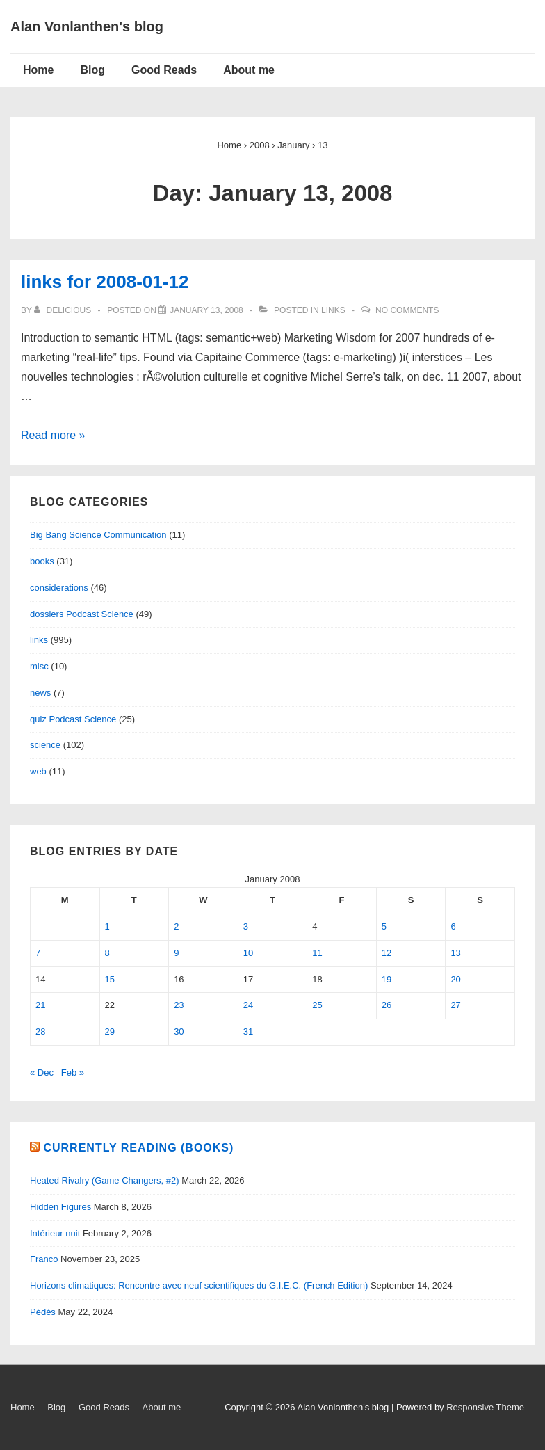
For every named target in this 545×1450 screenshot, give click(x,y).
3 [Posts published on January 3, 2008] (245, 926)
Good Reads (164, 70)
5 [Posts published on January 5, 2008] (384, 926)
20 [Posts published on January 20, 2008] (455, 979)
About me (249, 70)
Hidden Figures (60, 1207)
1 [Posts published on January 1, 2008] (107, 926)
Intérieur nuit (55, 1233)
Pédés (43, 1312)
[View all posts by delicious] (63, 310)
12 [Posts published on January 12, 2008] (386, 953)
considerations (59, 587)
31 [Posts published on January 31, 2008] (248, 1031)
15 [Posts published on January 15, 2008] (110, 979)
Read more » (53, 435)
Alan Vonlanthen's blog (86, 26)
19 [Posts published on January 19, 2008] (386, 979)
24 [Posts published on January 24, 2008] (248, 1005)
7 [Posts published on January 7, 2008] (37, 953)
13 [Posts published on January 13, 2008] (455, 953)
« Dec (42, 1072)
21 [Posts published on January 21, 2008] (40, 1005)
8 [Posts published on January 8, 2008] (107, 953)
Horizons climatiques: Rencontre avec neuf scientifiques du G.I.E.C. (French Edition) (199, 1285)
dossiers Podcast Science (81, 614)
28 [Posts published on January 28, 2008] (40, 1031)
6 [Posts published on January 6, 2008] (452, 926)
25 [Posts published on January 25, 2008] (317, 1005)
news (40, 692)
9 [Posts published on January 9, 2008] (176, 953)
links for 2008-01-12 (104, 281)
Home (38, 70)
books (42, 561)
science (45, 745)
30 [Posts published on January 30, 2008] (179, 1031)
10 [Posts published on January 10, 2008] (248, 953)
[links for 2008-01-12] (206, 310)
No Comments (407, 310)
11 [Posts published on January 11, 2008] (317, 953)
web (38, 771)
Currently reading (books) (138, 1148)
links (333, 310)
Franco (44, 1259)
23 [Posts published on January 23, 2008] (179, 1005)
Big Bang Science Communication (98, 534)
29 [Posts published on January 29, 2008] (110, 1031)
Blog (92, 70)
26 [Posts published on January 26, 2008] (386, 1005)
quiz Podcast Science (73, 719)
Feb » (72, 1072)
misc (39, 666)
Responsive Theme (485, 1407)
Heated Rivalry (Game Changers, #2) (104, 1180)
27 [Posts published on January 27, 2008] (455, 1005)
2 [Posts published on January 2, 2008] (176, 926)
